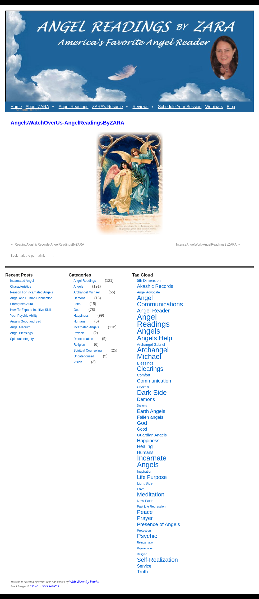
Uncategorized (83, 356)
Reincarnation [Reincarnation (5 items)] (145, 542)
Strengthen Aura (21, 304)
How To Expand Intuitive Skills (31, 310)
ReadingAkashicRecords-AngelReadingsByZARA (49, 244)
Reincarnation (83, 339)
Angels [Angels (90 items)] (148, 331)
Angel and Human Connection (31, 298)
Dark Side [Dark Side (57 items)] (152, 392)
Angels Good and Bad (25, 321)
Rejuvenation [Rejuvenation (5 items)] (145, 548)
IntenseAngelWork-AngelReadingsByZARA (206, 244)
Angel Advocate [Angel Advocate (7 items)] (148, 292)
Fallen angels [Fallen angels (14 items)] (150, 417)
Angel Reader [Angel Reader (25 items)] (153, 311)
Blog (231, 106)
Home (16, 106)
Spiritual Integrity (22, 339)
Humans (79, 321)
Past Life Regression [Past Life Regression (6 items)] (151, 506)
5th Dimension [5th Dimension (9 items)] (149, 280)
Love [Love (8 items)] (141, 489)
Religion (79, 345)
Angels (78, 286)
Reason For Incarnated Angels (31, 292)
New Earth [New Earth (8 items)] (145, 501)
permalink (38, 255)
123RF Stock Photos (44, 586)
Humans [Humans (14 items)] (145, 452)
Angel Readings (74, 106)
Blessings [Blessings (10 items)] (145, 363)
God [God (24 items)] (142, 423)
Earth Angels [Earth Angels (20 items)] (151, 411)
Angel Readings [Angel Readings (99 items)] (153, 320)
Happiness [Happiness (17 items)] (148, 440)
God (76, 310)
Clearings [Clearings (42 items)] (150, 368)
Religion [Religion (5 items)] (142, 554)
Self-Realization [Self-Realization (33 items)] (157, 559)
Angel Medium (20, 327)
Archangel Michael (86, 292)
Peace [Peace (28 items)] (145, 512)
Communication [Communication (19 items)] (154, 381)
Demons (79, 298)
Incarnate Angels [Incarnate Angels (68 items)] (151, 461)
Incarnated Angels (86, 327)
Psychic (78, 333)
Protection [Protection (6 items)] (144, 530)
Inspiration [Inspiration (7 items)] (144, 471)
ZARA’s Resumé (110, 107)
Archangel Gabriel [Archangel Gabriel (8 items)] (151, 345)
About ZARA (40, 107)
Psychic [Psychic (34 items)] (147, 536)
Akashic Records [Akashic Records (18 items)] (155, 286)
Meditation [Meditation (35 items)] (150, 494)
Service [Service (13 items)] (144, 566)
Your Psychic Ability (24, 315)
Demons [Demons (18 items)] (146, 399)
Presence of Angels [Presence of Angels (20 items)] (158, 524)
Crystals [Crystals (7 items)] (143, 387)
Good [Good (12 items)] (142, 429)
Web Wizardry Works (84, 582)
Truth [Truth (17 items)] (142, 571)
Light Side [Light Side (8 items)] (144, 483)
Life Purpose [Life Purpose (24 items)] (152, 477)
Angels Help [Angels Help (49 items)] (154, 338)
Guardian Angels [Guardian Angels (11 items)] (152, 435)
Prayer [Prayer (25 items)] (145, 518)
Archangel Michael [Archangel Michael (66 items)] (153, 353)
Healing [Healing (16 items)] (145, 446)
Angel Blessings (21, 333)
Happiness (81, 315)
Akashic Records (26, 110)
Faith (77, 304)
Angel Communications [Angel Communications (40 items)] (160, 301)
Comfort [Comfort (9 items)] (143, 375)
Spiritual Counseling (87, 350)
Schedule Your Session (180, 106)
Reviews (143, 107)
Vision (77, 362)
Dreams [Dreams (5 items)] (142, 405)
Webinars (214, 106)
